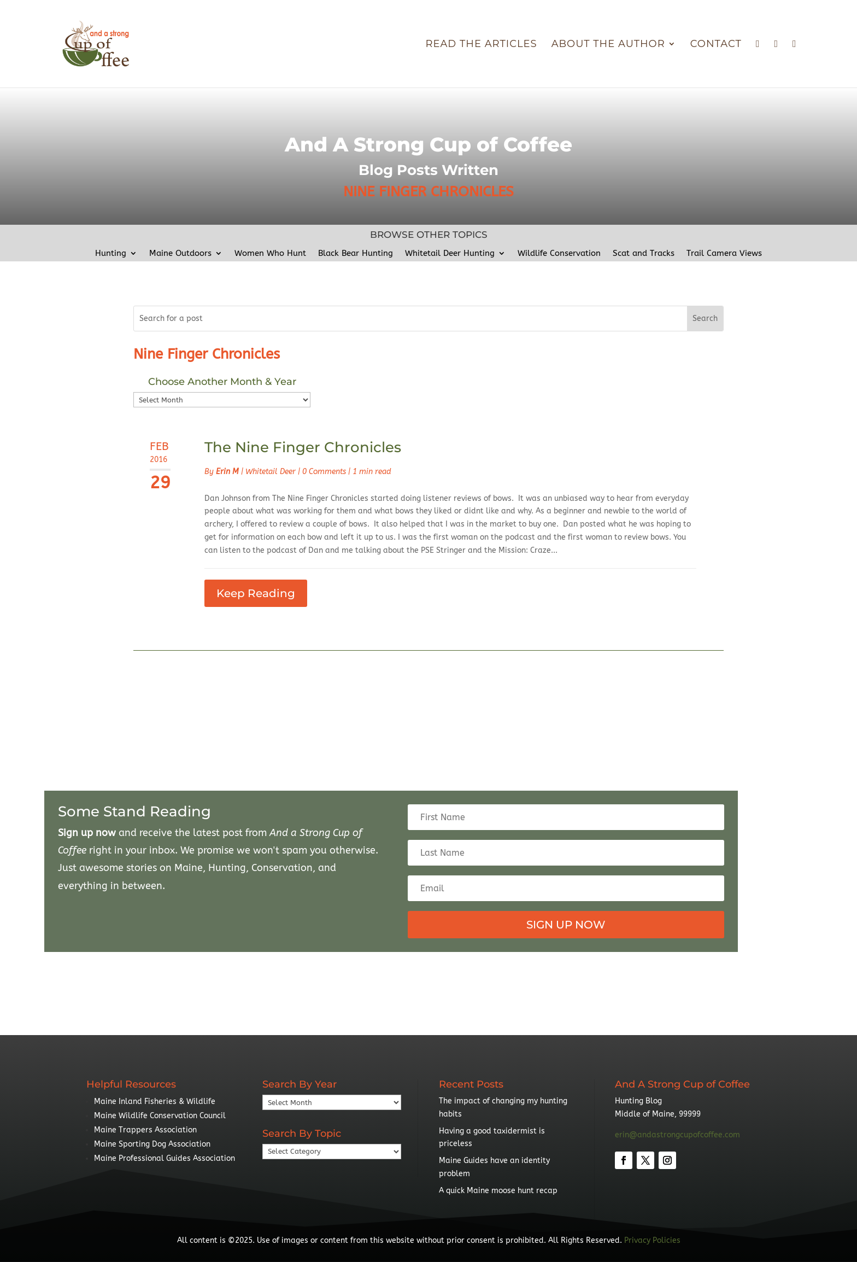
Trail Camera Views (724, 253)
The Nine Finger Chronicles (302, 447)
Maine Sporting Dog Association (152, 1144)
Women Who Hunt (270, 253)
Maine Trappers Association (145, 1130)
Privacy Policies (652, 1240)
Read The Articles (481, 45)
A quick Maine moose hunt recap (498, 1190)
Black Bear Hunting (355, 253)
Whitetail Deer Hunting (450, 253)
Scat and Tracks (643, 253)
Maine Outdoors (180, 253)
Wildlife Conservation (559, 253)
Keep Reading (255, 593)
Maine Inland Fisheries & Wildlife (154, 1101)
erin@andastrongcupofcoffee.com (677, 1135)
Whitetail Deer (270, 471)
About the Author (608, 45)
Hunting (110, 253)
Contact (716, 45)
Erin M (227, 471)
